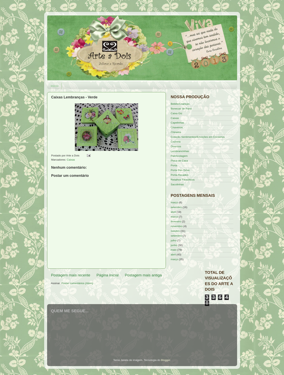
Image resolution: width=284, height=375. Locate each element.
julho (174, 240)
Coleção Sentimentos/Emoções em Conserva (198, 136)
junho (174, 245)
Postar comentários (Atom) (77, 283)
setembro (176, 207)
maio (174, 249)
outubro (175, 230)
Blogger (165, 360)
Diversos (176, 146)
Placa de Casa (179, 160)
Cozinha (176, 141)
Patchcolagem (179, 155)
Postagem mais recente (70, 275)
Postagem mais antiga (143, 275)
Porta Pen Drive (180, 170)
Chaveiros (177, 127)
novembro (177, 226)
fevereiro (176, 221)
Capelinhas (177, 122)
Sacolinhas (177, 184)
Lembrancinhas (180, 151)
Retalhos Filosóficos (183, 179)
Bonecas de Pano (181, 108)
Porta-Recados (180, 174)
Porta (174, 165)
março (174, 202)
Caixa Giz (176, 113)
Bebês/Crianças (180, 103)
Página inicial (108, 275)
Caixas (71, 159)
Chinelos (176, 132)
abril (173, 211)
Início (54, 86)
